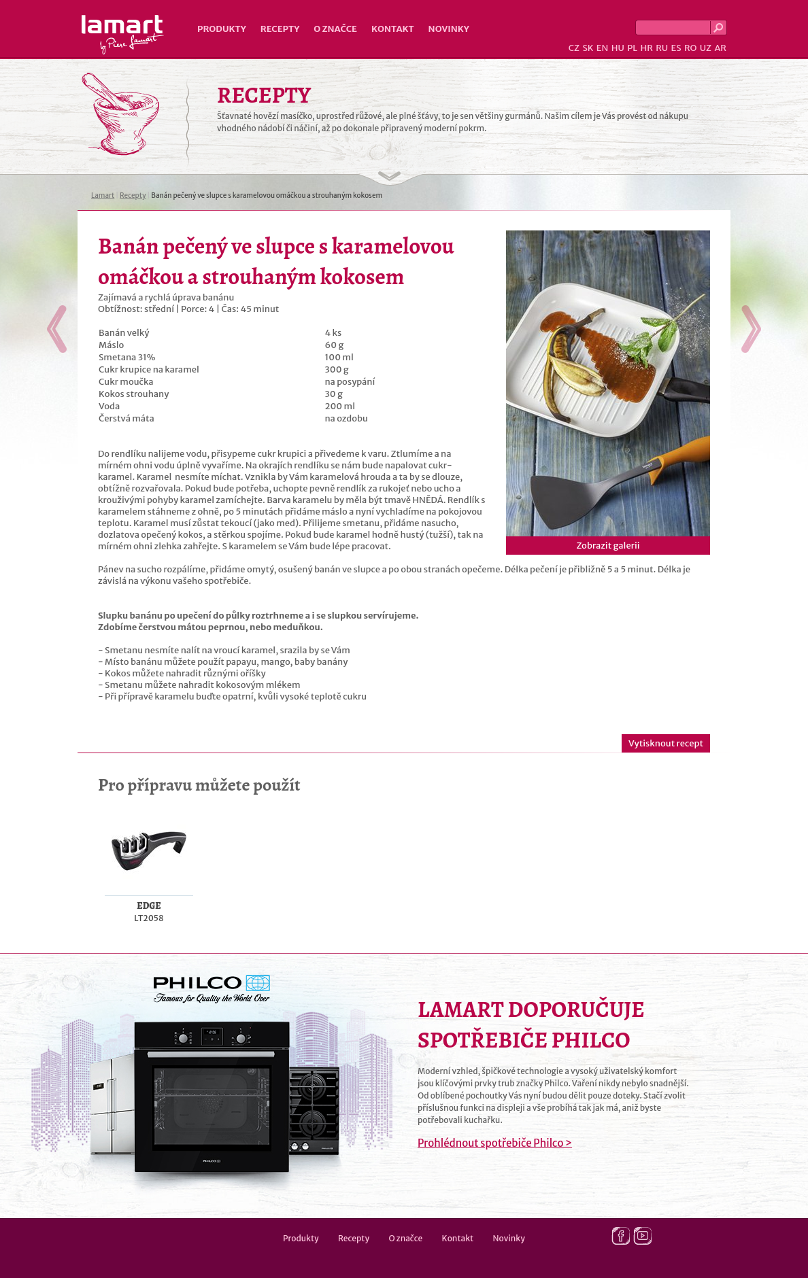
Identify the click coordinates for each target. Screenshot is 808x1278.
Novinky (448, 29)
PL (632, 48)
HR (646, 48)
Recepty (279, 29)
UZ (705, 48)
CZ (574, 48)
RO (690, 48)
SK (587, 48)
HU (617, 48)
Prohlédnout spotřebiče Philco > (495, 1143)
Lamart (123, 35)
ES (676, 48)
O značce (335, 29)
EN (602, 48)
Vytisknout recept (665, 743)
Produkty (221, 29)
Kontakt (392, 29)
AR (720, 48)
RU (662, 48)
